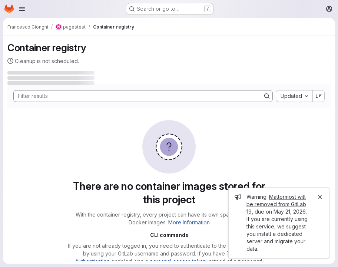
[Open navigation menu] (22, 9)
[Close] (319, 196)
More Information (189, 222)
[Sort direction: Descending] (319, 96)
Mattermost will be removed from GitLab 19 (276, 204)
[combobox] (294, 96)
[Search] (133, 96)
